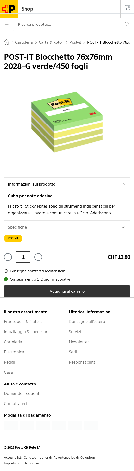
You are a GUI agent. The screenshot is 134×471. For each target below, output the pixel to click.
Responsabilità (82, 362)
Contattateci (15, 403)
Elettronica (14, 351)
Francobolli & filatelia (23, 321)
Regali (9, 362)
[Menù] (7, 24)
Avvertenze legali (66, 457)
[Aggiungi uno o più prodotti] (38, 257)
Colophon (87, 457)
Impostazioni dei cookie (21, 463)
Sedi (73, 351)
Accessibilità (13, 457)
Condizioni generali (38, 457)
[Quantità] (23, 257)
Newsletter (79, 341)
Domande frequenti (22, 393)
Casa (8, 372)
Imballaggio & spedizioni (26, 331)
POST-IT (13, 238)
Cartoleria (13, 341)
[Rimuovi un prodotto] (8, 257)
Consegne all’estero (87, 321)
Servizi (75, 331)
